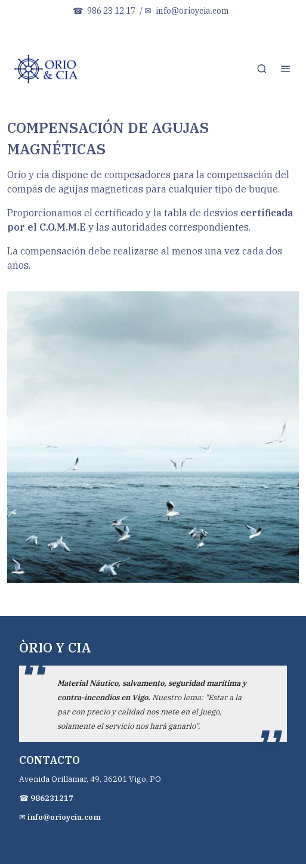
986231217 (51, 798)
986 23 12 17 (111, 10)
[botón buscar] (262, 68)
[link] (48, 68)
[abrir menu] (285, 68)
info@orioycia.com (192, 10)
